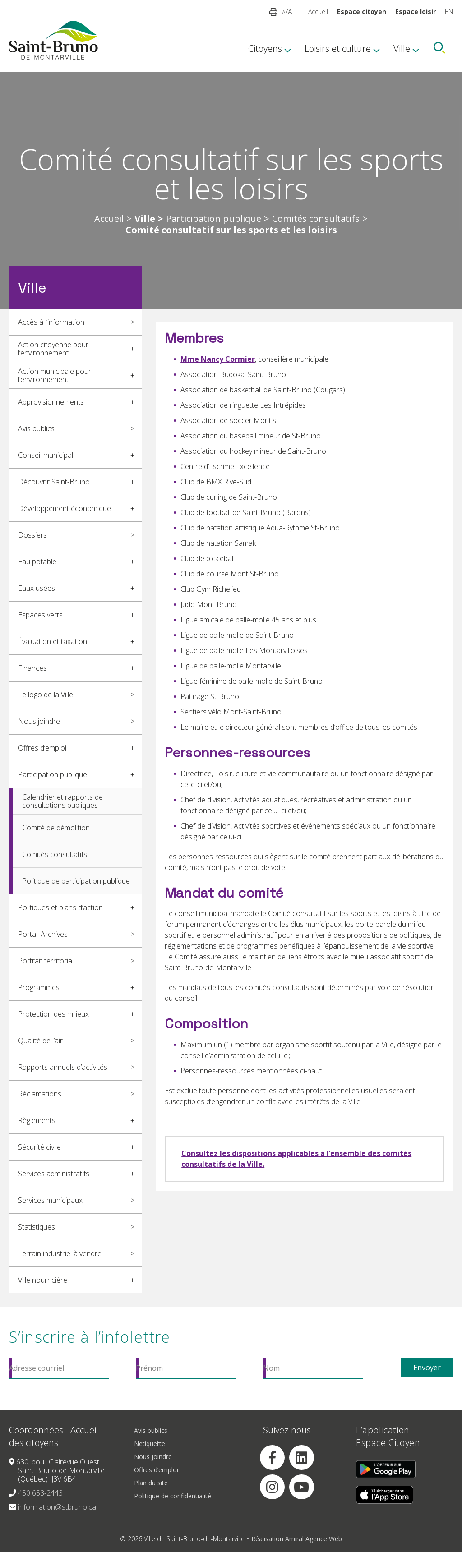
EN (449, 11)
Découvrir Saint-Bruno (54, 482)
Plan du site (151, 1482)
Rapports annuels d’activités (62, 1067)
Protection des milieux (53, 1014)
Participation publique (213, 218)
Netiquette (149, 1443)
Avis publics (36, 428)
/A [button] (287, 12)
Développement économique (64, 508)
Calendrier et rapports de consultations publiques (62, 801)
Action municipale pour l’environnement (54, 375)
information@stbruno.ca (57, 1507)
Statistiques (36, 1227)
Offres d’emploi (42, 748)
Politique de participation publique (76, 881)
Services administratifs (53, 1174)
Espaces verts (40, 615)
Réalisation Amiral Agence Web (296, 1538)
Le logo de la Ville (45, 695)
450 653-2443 (40, 1493)
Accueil (318, 11)
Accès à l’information (51, 322)
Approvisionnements (51, 402)
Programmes (39, 987)
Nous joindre (39, 721)
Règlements (36, 1120)
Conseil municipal (45, 455)
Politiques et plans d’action (60, 907)
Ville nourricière (42, 1280)
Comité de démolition (56, 828)
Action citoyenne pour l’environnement (53, 349)
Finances (32, 668)
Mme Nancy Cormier (217, 359)
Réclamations (39, 1094)
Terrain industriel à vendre (60, 1253)
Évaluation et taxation (52, 641)
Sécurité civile (39, 1147)
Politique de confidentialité (172, 1496)
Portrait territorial (46, 961)
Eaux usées (36, 588)
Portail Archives (43, 934)
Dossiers (32, 535)
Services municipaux (50, 1200)
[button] (273, 11)
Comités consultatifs (316, 218)
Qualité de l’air (40, 1040)
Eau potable (37, 561)
